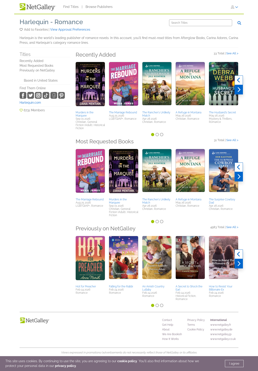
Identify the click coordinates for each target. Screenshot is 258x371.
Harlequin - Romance (51, 22)
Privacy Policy (196, 320)
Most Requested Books (36, 65)
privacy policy (65, 366)
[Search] (200, 22)
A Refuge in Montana (188, 112)
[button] (21, 29)
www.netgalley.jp (220, 334)
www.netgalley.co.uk (223, 339)
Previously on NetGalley (37, 70)
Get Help (167, 324)
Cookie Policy (195, 329)
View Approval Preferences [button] (70, 29)
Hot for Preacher (86, 286)
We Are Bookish (172, 334)
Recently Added (31, 61)
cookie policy (127, 361)
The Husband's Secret (222, 112)
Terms (191, 324)
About (166, 329)
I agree (234, 363)
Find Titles (71, 7)
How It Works (170, 339)
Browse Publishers (99, 7)
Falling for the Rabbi (121, 286)
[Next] (239, 89)
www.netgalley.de (221, 329)
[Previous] (239, 80)
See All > (232, 53)
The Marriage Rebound (123, 112)
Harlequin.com (30, 102)
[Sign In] (234, 7)
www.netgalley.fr (220, 324)
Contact (167, 320)
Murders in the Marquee (84, 114)
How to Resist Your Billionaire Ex (220, 288)
